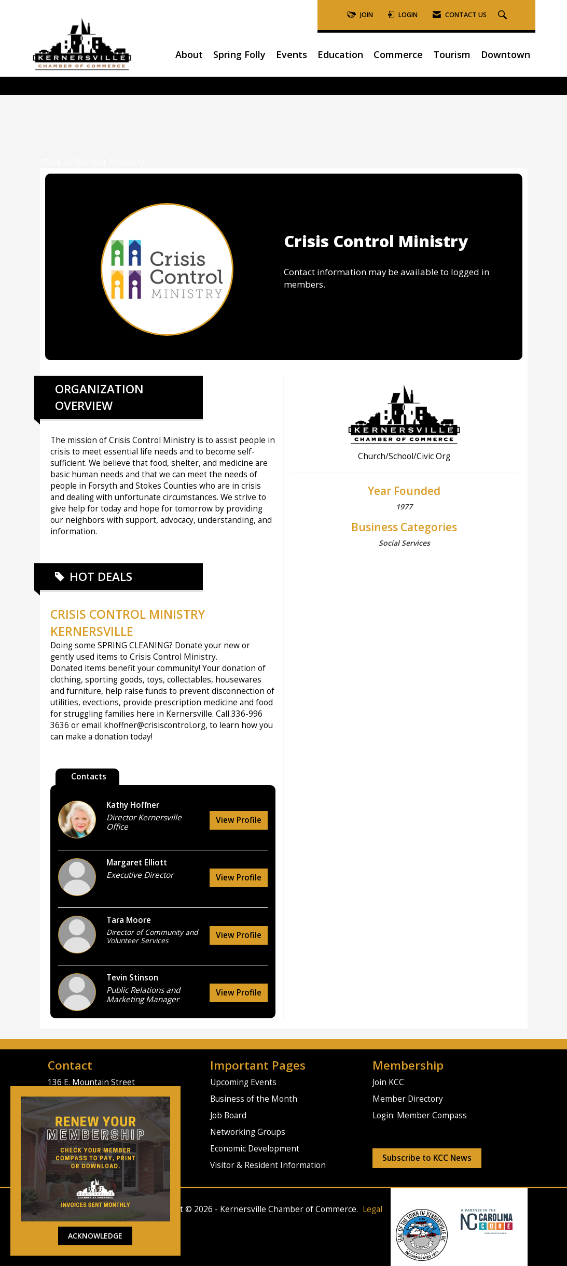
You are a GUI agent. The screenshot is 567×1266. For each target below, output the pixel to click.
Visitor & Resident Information (268, 1165)
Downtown (505, 54)
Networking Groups (247, 1132)
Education (340, 54)
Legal (372, 1209)
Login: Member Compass (419, 1115)
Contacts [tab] (88, 776)
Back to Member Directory (92, 162)
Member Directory (407, 1098)
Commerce (398, 54)
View (238, 820)
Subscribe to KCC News (427, 1158)
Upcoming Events (243, 1082)
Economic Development (254, 1148)
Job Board (228, 1115)
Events (291, 54)
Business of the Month (253, 1098)
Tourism (452, 54)
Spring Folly (239, 54)
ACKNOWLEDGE (95, 1236)
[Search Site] (503, 15)
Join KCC (388, 1082)
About (189, 54)
